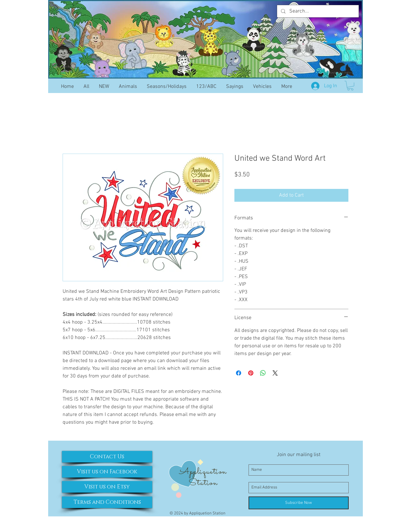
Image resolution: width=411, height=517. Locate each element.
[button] (350, 85)
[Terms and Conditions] (107, 502)
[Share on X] (275, 373)
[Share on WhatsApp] (263, 373)
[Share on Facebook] (238, 373)
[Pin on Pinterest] (251, 373)
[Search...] (317, 11)
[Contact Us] (107, 456)
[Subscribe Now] (299, 502)
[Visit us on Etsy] (107, 487)
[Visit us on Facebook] (107, 472)
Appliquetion (202, 472)
